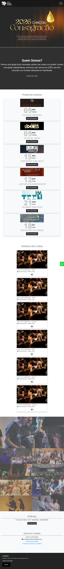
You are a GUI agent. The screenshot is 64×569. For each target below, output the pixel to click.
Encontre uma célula (32, 76)
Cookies (5, 556)
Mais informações (32, 118)
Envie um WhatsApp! (32, 537)
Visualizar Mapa (32, 523)
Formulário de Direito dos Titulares (32, 543)
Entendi (6, 564)
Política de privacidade (32, 541)
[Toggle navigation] (61, 3)
